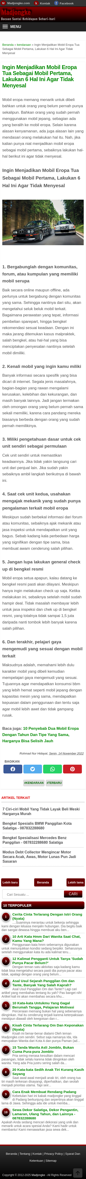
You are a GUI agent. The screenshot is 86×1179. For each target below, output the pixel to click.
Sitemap (51, 1160)
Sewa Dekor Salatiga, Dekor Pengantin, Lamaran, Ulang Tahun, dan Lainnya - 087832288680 (45, 1114)
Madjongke (16, 12)
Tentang (24, 1153)
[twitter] (32, 769)
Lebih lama (75, 882)
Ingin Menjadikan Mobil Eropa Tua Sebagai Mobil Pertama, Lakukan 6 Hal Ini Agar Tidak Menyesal (39, 76)
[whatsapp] (52, 769)
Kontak (45, 3)
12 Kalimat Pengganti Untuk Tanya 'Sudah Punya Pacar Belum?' (47, 961)
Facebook (67, 3)
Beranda (43, 882)
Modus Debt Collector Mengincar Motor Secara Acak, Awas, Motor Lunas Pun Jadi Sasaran (39, 856)
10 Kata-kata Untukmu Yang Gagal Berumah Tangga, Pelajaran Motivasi (43, 1005)
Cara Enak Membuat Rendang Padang (44, 1092)
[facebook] (12, 769)
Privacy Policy (53, 1153)
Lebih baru (10, 882)
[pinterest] (72, 769)
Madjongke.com (18, 3)
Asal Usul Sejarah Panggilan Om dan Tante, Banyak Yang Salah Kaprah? (43, 983)
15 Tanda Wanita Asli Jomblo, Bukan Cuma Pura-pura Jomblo (43, 1049)
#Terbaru (54, 783)
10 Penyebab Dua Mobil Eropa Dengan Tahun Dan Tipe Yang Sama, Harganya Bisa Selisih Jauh (40, 734)
